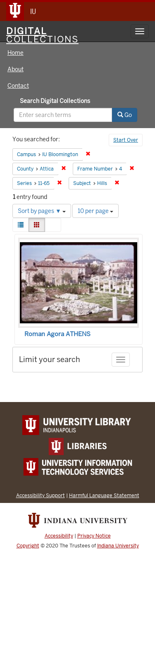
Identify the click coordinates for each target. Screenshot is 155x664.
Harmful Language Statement (104, 495)
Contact (18, 85)
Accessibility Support (40, 495)
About (15, 69)
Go (124, 115)
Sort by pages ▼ (42, 211)
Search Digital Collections (55, 101)
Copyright (28, 545)
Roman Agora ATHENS (57, 334)
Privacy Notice (94, 536)
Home (15, 52)
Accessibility (59, 536)
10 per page (95, 211)
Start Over (125, 140)
